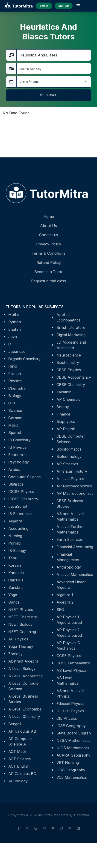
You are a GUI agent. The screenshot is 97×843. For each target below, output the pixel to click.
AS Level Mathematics (67, 680)
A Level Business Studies (23, 699)
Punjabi (14, 543)
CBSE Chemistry (70, 384)
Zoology (15, 653)
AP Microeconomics (74, 486)
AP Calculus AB (22, 731)
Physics (15, 381)
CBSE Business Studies (69, 503)
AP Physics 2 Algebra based (69, 633)
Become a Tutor (48, 271)
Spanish (15, 432)
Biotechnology (69, 456)
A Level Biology (21, 668)
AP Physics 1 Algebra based (69, 620)
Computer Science (24, 477)
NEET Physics (20, 609)
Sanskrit (15, 587)
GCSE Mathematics (73, 663)
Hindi (12, 366)
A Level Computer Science (24, 686)
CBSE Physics (68, 370)
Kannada (16, 572)
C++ (12, 403)
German (15, 418)
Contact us (48, 235)
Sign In (44, 5)
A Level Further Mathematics (70, 529)
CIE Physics (66, 718)
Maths (13, 314)
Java (12, 336)
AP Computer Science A (20, 741)
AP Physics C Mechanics (68, 645)
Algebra (15, 521)
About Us (48, 225)
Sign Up (63, 5)
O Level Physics (70, 711)
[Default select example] (53, 82)
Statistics (16, 484)
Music (13, 425)
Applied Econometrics (68, 317)
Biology (14, 395)
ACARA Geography (73, 755)
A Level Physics (70, 478)
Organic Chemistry (24, 359)
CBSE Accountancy (73, 377)
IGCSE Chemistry (23, 499)
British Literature (70, 327)
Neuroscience (68, 355)
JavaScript (17, 506)
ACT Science (19, 759)
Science (15, 410)
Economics (17, 454)
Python (14, 322)
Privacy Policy (48, 244)
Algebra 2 (64, 602)
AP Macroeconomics (74, 493)
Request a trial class (48, 281)
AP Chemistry (68, 399)
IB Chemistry (19, 440)
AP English (65, 429)
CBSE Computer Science (70, 439)
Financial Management (67, 557)
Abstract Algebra (23, 661)
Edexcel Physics (70, 703)
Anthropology (68, 567)
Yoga (12, 594)
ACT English (18, 766)
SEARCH (48, 95)
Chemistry (17, 388)
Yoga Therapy (20, 646)
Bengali (14, 724)
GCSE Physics (68, 655)
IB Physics (17, 447)
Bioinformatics (68, 449)
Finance (63, 414)
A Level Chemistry (24, 716)
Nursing (15, 536)
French (14, 373)
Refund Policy (48, 262)
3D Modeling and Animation (71, 345)
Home (48, 216)
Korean (14, 565)
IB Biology (17, 550)
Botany (62, 406)
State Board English (73, 733)
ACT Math (17, 751)
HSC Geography (70, 770)
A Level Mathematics (74, 574)
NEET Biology (20, 624)
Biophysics (65, 421)
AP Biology (18, 781)
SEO (60, 609)
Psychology (18, 462)
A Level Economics (25, 709)
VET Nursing (67, 762)
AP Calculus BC (22, 773)
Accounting (18, 528)
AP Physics (18, 639)
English (14, 329)
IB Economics (20, 513)
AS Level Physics (71, 670)
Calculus (15, 580)
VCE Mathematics (71, 777)
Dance (14, 602)
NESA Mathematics (73, 740)
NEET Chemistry (22, 617)
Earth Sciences (69, 539)
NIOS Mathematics (72, 748)
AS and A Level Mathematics (70, 516)
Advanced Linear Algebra (71, 585)
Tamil (13, 558)
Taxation (63, 392)
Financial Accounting (74, 547)
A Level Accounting (25, 676)
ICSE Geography (71, 725)
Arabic (14, 469)
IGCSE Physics (21, 491)
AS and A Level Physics (70, 693)
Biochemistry (67, 362)
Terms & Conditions (48, 253)
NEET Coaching (22, 631)
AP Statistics (67, 464)
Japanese (16, 351)
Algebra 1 (64, 594)
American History (71, 471)
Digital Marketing (70, 335)
